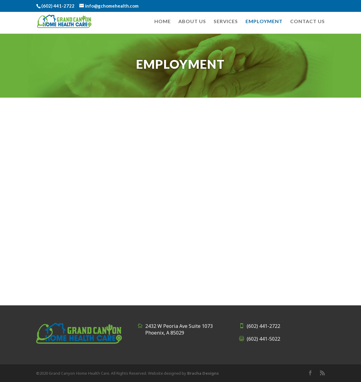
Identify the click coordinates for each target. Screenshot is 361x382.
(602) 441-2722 (263, 326)
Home (162, 21)
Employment (264, 21)
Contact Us (307, 21)
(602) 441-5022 (263, 338)
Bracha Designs (203, 373)
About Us (192, 21)
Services (226, 21)
